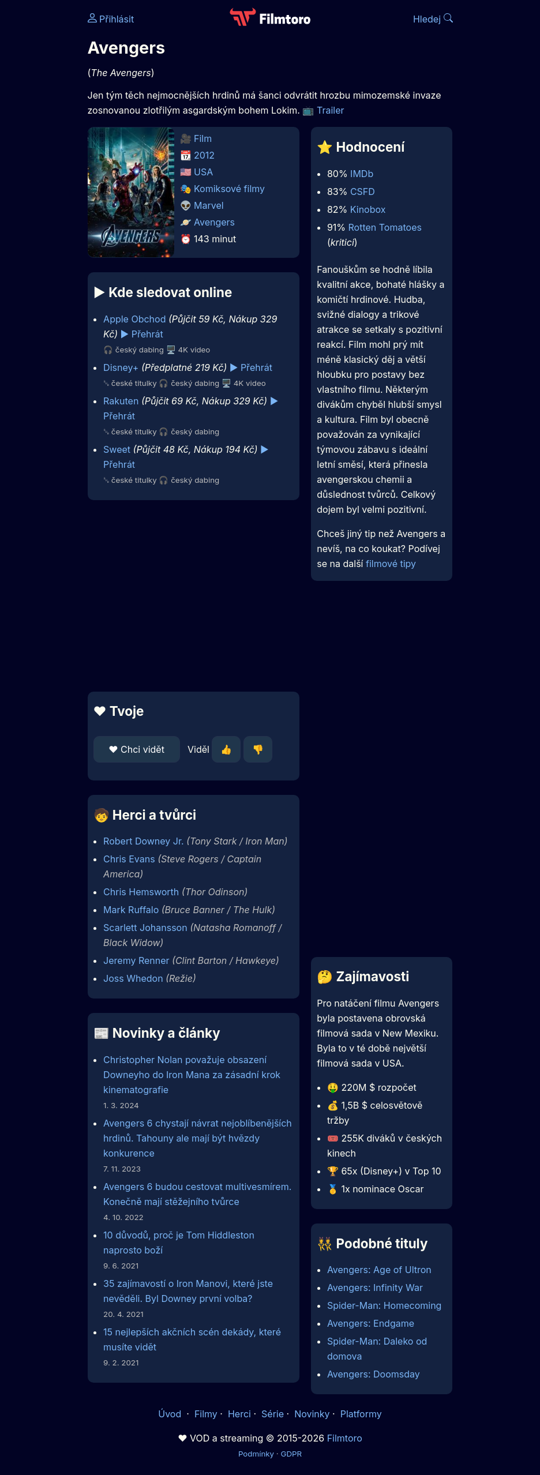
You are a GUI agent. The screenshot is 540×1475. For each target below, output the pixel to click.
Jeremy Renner (136, 960)
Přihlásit (111, 19)
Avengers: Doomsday (373, 1374)
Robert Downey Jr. (143, 841)
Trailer (330, 110)
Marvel (209, 205)
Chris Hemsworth (141, 892)
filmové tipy (391, 563)
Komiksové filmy (229, 188)
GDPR (291, 1453)
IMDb (361, 173)
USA (203, 172)
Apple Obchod (134, 319)
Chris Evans (129, 859)
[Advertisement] (190, 596)
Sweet (116, 449)
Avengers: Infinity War (375, 1287)
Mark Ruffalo (131, 909)
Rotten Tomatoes (385, 227)
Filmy (205, 1414)
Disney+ (120, 367)
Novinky (311, 1414)
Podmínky (256, 1453)
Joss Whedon (133, 978)
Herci (239, 1414)
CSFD (362, 191)
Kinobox (368, 209)
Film (203, 138)
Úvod (170, 1414)
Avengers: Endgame (370, 1323)
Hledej (433, 19)
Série (272, 1414)
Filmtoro (344, 1438)
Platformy (361, 1414)
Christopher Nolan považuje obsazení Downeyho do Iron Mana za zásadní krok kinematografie (191, 1074)
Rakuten (120, 401)
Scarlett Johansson (145, 927)
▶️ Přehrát (142, 334)
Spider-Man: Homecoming (384, 1305)
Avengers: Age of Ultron (379, 1269)
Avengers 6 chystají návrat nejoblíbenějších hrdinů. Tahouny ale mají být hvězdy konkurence (197, 1138)
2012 (204, 155)
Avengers (214, 222)
